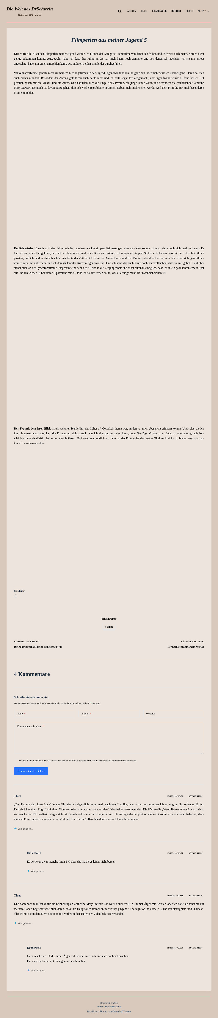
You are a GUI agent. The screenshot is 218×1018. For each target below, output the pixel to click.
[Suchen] (119, 11)
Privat (204, 11)
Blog (144, 11)
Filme (189, 11)
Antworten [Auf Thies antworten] (195, 796)
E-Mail (86, 713)
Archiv (131, 11)
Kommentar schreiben (30, 726)
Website (150, 713)
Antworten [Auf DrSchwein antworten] (195, 853)
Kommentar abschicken (31, 771)
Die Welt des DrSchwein (30, 8)
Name (21, 713)
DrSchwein (34, 853)
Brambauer (159, 11)
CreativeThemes (121, 1011)
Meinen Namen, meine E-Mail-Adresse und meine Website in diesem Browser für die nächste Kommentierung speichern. (78, 760)
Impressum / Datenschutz (109, 1006)
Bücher (176, 11)
